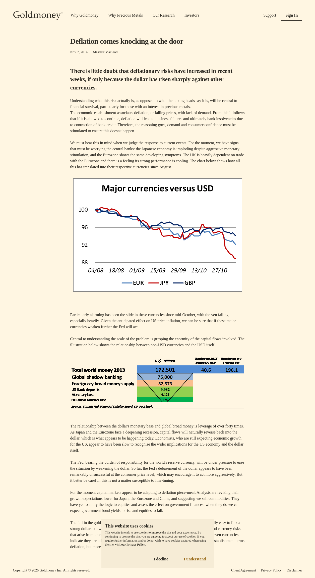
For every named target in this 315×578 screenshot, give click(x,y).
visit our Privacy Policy (130, 544)
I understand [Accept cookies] (195, 559)
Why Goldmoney (85, 15)
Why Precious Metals (125, 15)
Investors (191, 15)
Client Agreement (243, 570)
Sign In (291, 15)
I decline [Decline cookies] (161, 559)
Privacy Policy (271, 570)
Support (269, 15)
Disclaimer (294, 570)
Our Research (164, 15)
